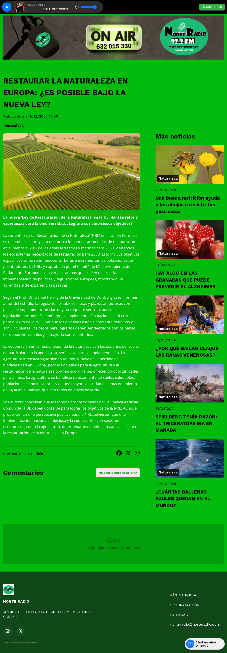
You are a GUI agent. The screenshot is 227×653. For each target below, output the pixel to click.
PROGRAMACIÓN (185, 605)
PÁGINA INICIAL (184, 595)
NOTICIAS (179, 615)
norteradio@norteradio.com (195, 624)
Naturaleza (14, 126)
